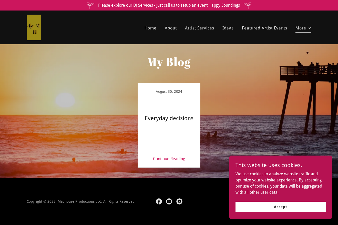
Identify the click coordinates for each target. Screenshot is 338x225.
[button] (303, 29)
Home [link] (151, 28)
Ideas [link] (228, 28)
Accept (280, 206)
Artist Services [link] (199, 28)
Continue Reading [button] (169, 158)
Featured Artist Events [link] (264, 28)
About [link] (171, 28)
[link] (34, 27)
